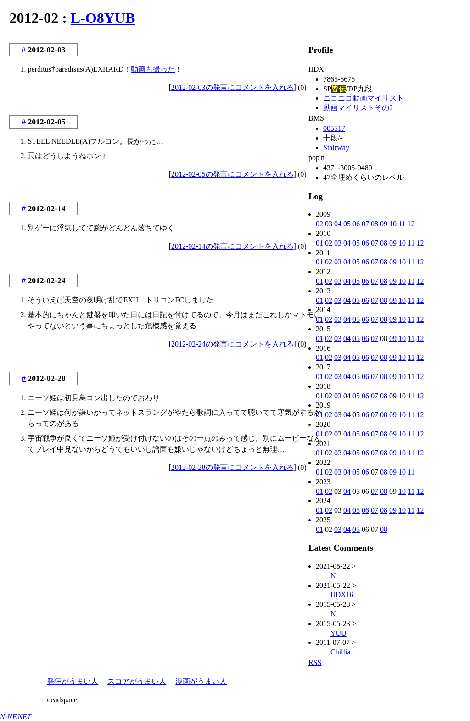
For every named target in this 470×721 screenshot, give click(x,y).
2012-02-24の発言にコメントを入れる (232, 344)
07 (365, 224)
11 (401, 224)
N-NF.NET (15, 717)
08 (374, 224)
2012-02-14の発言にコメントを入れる (232, 246)
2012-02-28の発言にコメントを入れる (232, 467)
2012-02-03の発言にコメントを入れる (232, 87)
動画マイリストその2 (358, 108)
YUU (338, 633)
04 (337, 224)
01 (319, 243)
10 (393, 224)
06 (356, 224)
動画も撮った (153, 69)
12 (410, 224)
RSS (314, 662)
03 (328, 224)
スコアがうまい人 (136, 681)
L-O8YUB (103, 18)
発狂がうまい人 (72, 681)
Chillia (340, 652)
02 (319, 224)
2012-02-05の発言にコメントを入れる (232, 174)
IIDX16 (341, 594)
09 (383, 224)
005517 (334, 128)
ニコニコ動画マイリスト (363, 98)
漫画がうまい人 (201, 681)
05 (347, 224)
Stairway (336, 147)
